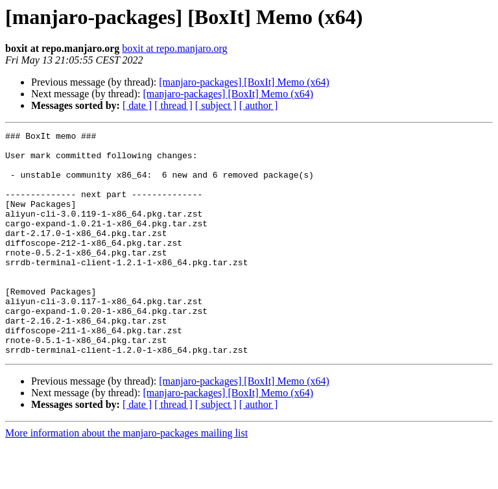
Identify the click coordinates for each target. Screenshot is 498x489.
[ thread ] (173, 105)
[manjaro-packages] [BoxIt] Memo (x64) (244, 82)
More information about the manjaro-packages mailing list (126, 477)
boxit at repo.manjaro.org (174, 48)
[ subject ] (216, 105)
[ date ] (137, 105)
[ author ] (258, 105)
